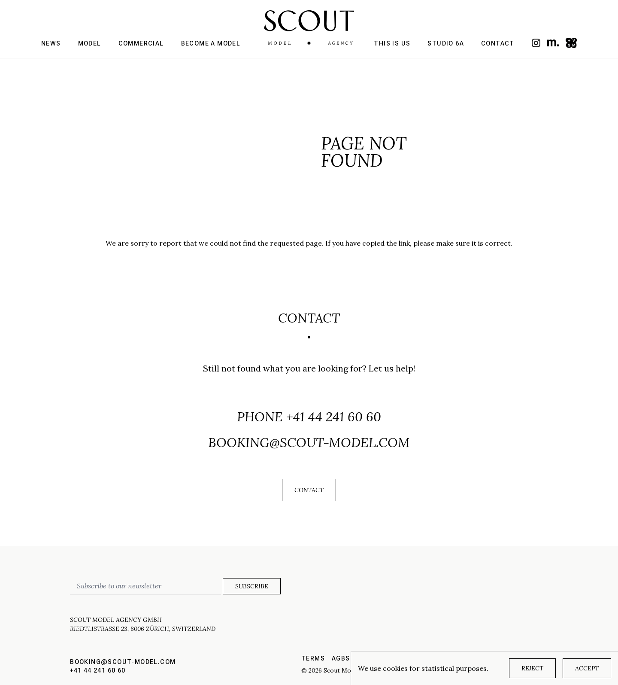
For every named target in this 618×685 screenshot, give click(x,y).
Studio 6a (445, 43)
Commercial (141, 43)
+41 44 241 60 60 (333, 416)
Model (89, 43)
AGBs (341, 658)
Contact (498, 43)
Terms (313, 658)
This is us (392, 43)
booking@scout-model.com (309, 442)
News (51, 43)
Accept (587, 668)
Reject (532, 668)
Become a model (211, 43)
